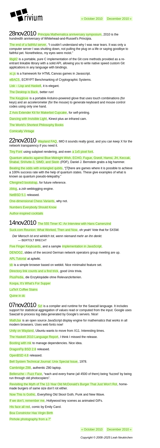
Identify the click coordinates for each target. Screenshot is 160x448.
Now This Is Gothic (22, 394)
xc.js (13, 73)
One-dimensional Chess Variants (32, 201)
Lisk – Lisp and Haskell (25, 86)
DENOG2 (16, 252)
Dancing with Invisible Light (28, 119)
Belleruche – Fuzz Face (26, 374)
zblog (13, 189)
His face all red (20, 407)
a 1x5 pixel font (82, 152)
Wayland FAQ (47, 141)
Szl (40, 306)
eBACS (15, 80)
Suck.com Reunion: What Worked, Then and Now (43, 230)
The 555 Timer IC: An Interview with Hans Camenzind (74, 224)
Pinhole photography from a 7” (30, 419)
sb (11, 265)
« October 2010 (92, 19)
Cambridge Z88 (20, 368)
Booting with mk (20, 343)
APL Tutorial (18, 259)
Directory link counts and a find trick (34, 271)
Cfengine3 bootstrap (23, 182)
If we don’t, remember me (27, 400)
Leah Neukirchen (122, 437)
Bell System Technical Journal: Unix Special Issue (44, 361)
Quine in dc (17, 296)
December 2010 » (119, 19)
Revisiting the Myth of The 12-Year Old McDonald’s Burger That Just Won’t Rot (63, 384)
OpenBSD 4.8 (19, 355)
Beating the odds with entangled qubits (36, 168)
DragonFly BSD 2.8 (23, 349)
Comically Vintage (22, 131)
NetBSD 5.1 (18, 195)
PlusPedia (16, 277)
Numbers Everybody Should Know (33, 207)
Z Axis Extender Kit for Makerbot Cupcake (38, 112)
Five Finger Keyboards (25, 246)
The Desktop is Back (24, 92)
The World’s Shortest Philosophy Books (36, 125)
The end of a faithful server (28, 45)
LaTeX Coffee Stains (23, 289)
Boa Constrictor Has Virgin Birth (31, 413)
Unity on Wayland (22, 331)
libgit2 (13, 59)
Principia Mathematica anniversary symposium (69, 34)
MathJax (15, 320)
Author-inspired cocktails (26, 213)
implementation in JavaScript (81, 246)
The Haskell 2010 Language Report (34, 337)
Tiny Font (16, 152)
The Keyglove (19, 98)
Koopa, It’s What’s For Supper (30, 283)
